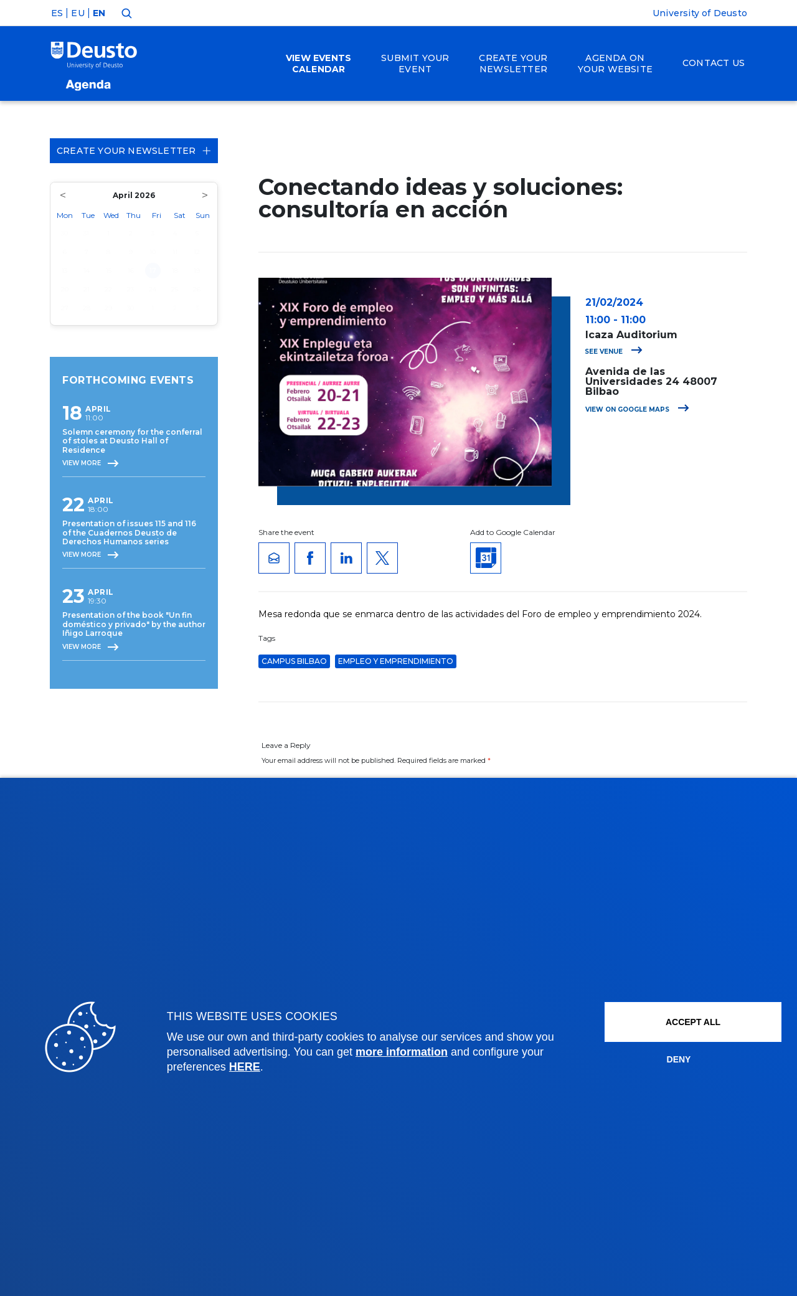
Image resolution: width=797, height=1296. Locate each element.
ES (57, 13)
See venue (614, 352)
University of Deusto (700, 13)
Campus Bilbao (294, 661)
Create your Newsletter (134, 150)
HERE (244, 1067)
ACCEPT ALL (693, 1022)
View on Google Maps (637, 409)
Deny (679, 1059)
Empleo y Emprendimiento (395, 661)
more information (402, 1052)
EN (99, 13)
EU (77, 13)
